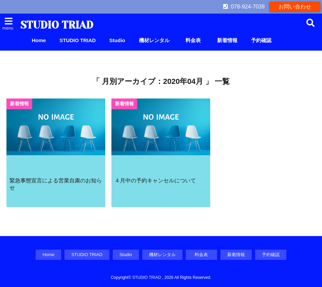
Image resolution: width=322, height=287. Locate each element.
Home (39, 40)
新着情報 (227, 40)
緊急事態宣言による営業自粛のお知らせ (56, 184)
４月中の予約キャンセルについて (155, 180)
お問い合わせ (295, 7)
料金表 (195, 40)
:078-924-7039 (244, 7)
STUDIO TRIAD (56, 25)
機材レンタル (154, 40)
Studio (117, 40)
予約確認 (261, 40)
